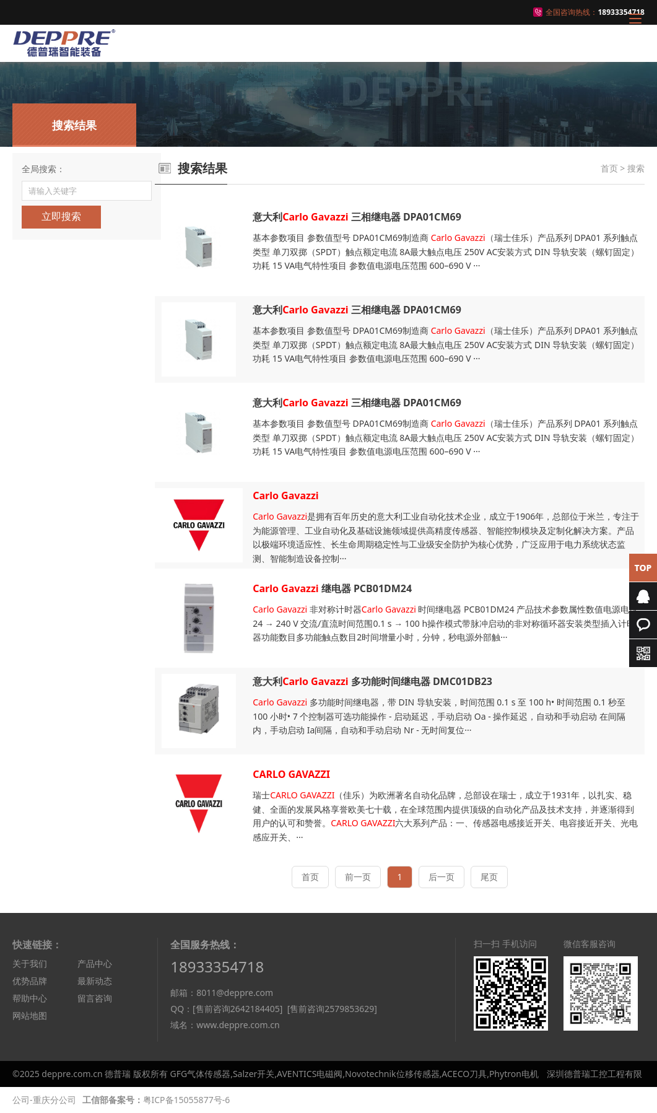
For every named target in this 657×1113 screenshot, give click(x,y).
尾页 (489, 877)
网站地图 (29, 1015)
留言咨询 (94, 998)
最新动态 (94, 981)
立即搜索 (61, 216)
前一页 (358, 877)
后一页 (442, 877)
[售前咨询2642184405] (237, 1009)
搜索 (636, 168)
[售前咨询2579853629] (332, 1009)
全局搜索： (43, 169)
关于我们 (29, 963)
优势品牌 (29, 981)
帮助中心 (29, 998)
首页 (609, 168)
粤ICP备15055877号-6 (186, 1100)
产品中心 (94, 963)
